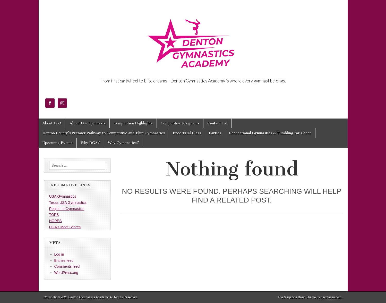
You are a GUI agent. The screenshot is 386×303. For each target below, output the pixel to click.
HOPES (55, 221)
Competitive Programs (180, 123)
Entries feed (64, 260)
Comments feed (67, 266)
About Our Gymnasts (88, 123)
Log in (59, 254)
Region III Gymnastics (66, 209)
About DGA (52, 123)
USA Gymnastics (62, 196)
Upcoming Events (57, 143)
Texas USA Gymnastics (68, 202)
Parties (215, 133)
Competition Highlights (133, 123)
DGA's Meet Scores (65, 227)
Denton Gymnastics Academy (88, 297)
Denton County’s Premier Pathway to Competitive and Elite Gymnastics (103, 133)
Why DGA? (90, 143)
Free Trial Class (187, 133)
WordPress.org (66, 273)
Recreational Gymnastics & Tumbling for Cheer (270, 133)
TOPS (54, 215)
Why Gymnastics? (123, 143)
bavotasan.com (331, 297)
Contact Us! (217, 123)
